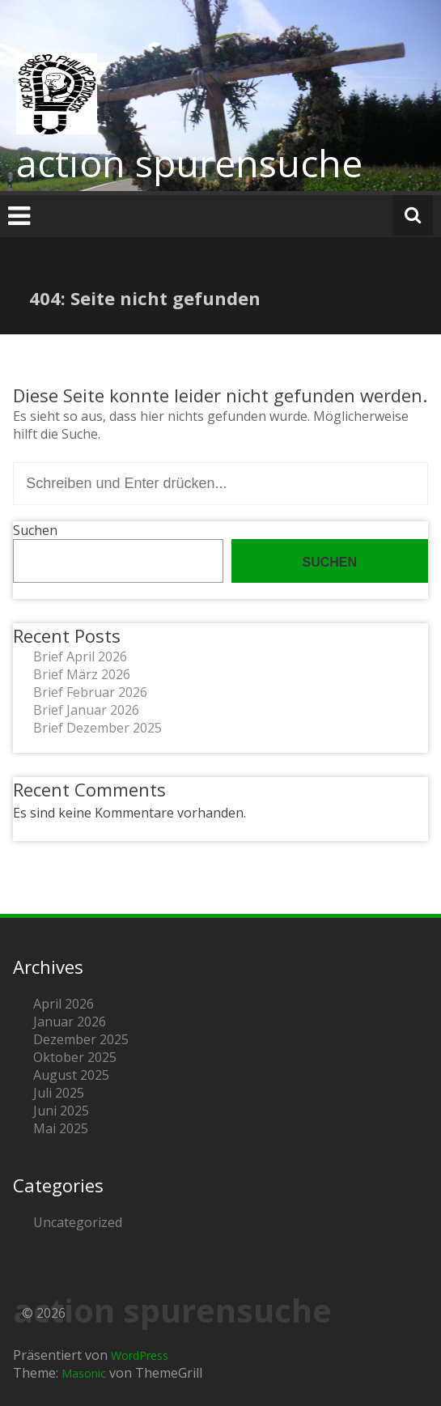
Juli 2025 (58, 1093)
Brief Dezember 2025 (97, 728)
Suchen (35, 530)
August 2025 (71, 1075)
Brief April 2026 (80, 656)
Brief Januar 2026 (86, 710)
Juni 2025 (61, 1110)
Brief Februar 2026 (90, 692)
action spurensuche (189, 163)
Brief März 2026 (81, 674)
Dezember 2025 (81, 1039)
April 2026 (63, 1004)
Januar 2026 (69, 1021)
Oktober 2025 (75, 1057)
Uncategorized (77, 1222)
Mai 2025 (60, 1128)
